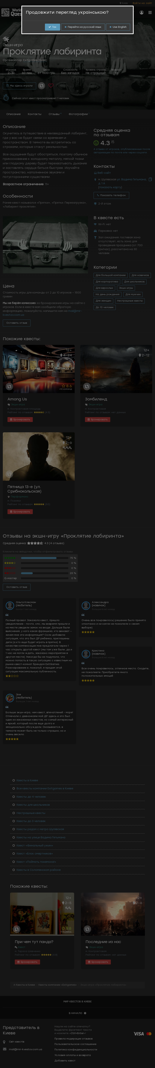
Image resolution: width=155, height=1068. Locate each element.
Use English (118, 27)
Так (52, 27)
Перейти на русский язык (83, 27)
